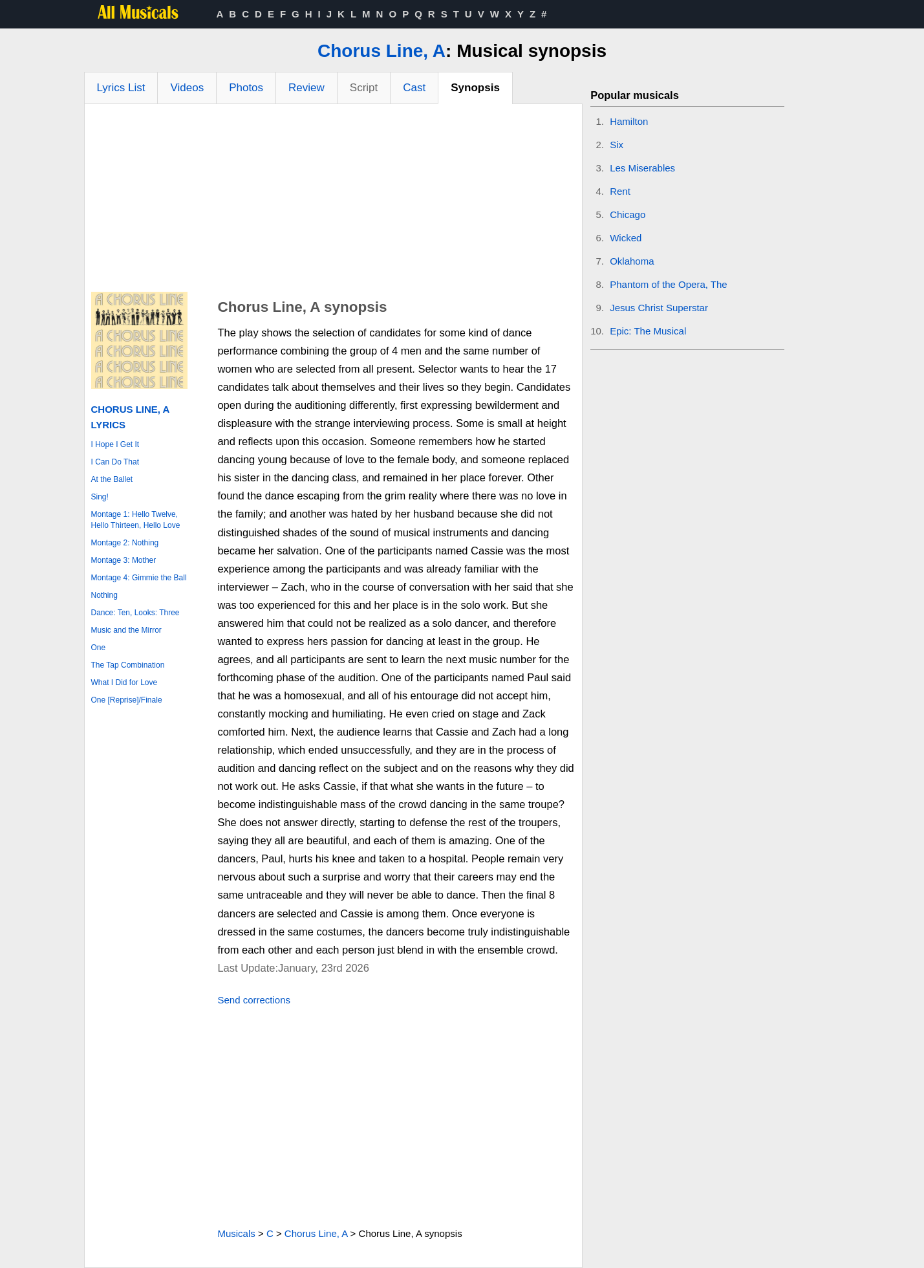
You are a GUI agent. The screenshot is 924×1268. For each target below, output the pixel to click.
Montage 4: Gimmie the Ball (139, 577)
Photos (246, 88)
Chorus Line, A (381, 51)
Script (364, 88)
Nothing (104, 595)
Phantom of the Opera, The (668, 284)
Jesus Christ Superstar (659, 307)
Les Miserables (642, 167)
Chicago (627, 214)
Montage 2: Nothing (125, 542)
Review (306, 88)
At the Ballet (112, 479)
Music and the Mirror (126, 630)
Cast (414, 88)
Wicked (625, 237)
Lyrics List (121, 88)
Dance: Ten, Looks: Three (135, 612)
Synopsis (475, 88)
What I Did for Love (124, 682)
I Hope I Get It (115, 444)
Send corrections (253, 999)
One (98, 647)
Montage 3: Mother (123, 560)
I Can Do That (115, 461)
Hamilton (629, 121)
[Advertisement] (333, 201)
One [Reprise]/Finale (126, 700)
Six (616, 144)
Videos (187, 88)
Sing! (100, 496)
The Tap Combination (128, 665)
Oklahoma (632, 261)
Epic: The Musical (648, 330)
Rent (620, 191)
